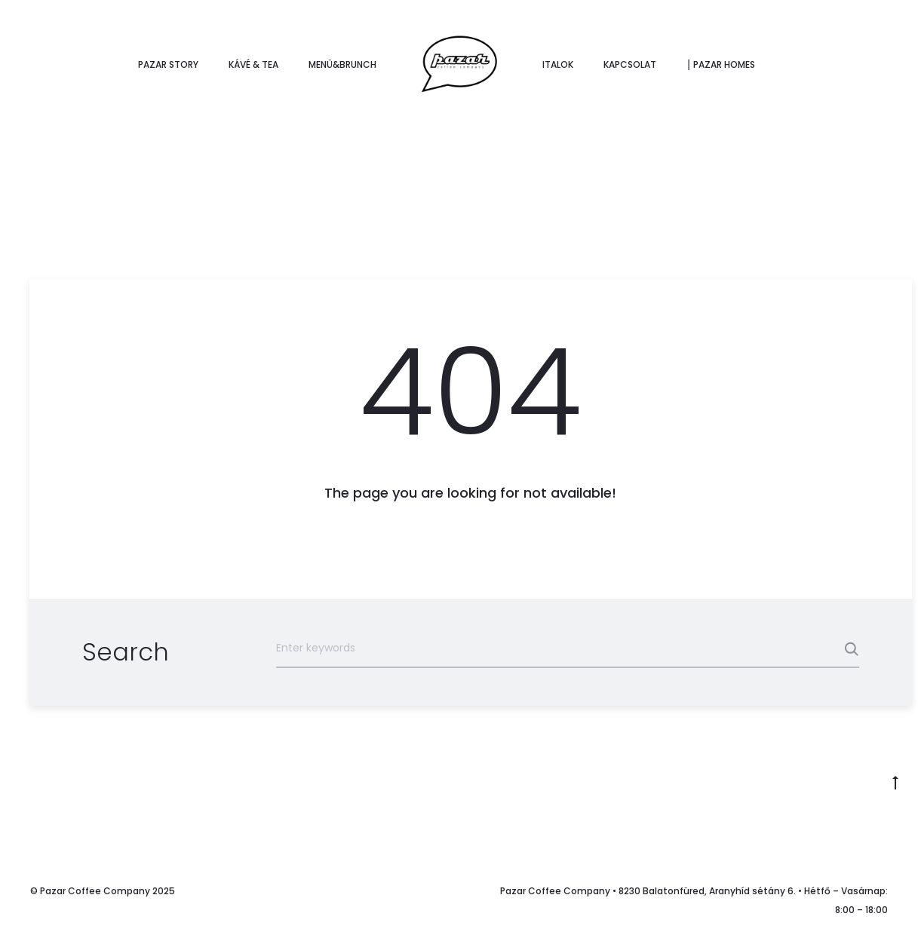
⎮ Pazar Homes (720, 64)
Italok (557, 64)
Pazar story (168, 64)
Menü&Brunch (342, 64)
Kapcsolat (629, 64)
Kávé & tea (253, 64)
